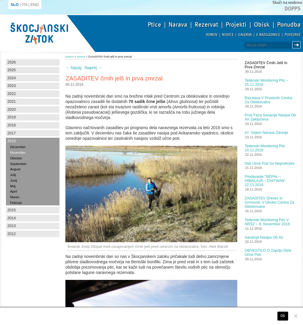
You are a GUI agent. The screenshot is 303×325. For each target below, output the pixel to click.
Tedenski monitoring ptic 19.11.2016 (265, 148)
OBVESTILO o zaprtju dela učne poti (268, 252)
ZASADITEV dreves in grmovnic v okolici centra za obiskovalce (269, 202)
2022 (11, 94)
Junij (13, 180)
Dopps (293, 8)
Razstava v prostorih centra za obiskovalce (268, 100)
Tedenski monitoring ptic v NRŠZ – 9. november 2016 (267, 222)
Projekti (236, 24)
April (13, 191)
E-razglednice (268, 35)
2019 (11, 117)
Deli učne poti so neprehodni (269, 163)
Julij (13, 175)
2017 (11, 133)
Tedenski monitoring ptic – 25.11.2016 (266, 82)
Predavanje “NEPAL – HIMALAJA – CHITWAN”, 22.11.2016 (266, 181)
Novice (228, 35)
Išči (297, 45)
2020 (11, 109)
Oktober (16, 158)
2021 (11, 101)
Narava (178, 24)
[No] (296, 316)
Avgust (15, 169)
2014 (11, 218)
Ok (282, 315)
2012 (11, 234)
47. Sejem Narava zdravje (266, 133)
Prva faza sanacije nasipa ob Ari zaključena (270, 117)
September (18, 164)
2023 (11, 86)
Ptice (154, 24)
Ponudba (289, 24)
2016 (11, 141)
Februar (16, 202)
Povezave (293, 35)
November (18, 152)
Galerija (245, 35)
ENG (35, 4)
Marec (14, 197)
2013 (11, 226)
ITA (24, 4)
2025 (11, 70)
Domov (212, 35)
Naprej (93, 67)
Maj (12, 186)
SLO (15, 4)
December (18, 147)
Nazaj (73, 67)
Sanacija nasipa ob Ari (264, 237)
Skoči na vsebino (287, 2)
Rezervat (206, 24)
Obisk (262, 24)
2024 (11, 78)
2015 (11, 210)
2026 (11, 62)
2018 (11, 125)
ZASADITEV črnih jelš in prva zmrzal (266, 65)
